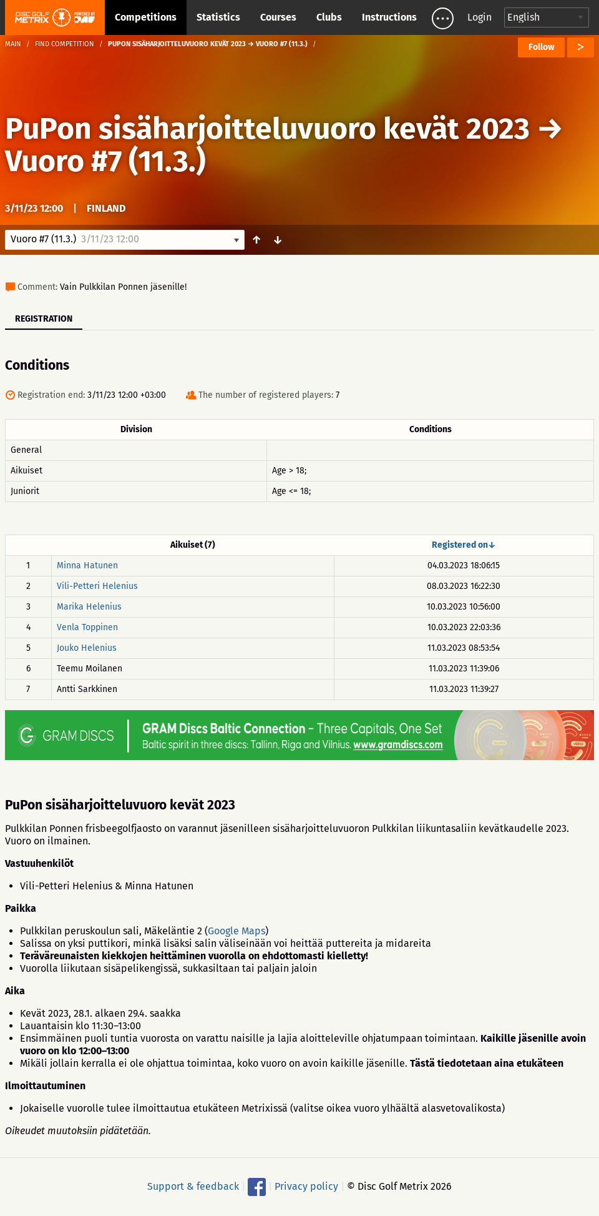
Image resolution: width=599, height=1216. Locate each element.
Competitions (146, 17)
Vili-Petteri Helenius (97, 586)
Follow (541, 47)
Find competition (64, 44)
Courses (278, 17)
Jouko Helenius (87, 648)
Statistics (218, 17)
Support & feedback (193, 1186)
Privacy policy (306, 1186)
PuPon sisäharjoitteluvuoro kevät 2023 (267, 129)
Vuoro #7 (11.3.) (105, 161)
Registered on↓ (464, 545)
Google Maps (236, 931)
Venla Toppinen (87, 627)
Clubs (329, 17)
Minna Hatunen (87, 565)
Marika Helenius (89, 606)
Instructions (389, 17)
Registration (43, 319)
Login (479, 17)
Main (13, 44)
